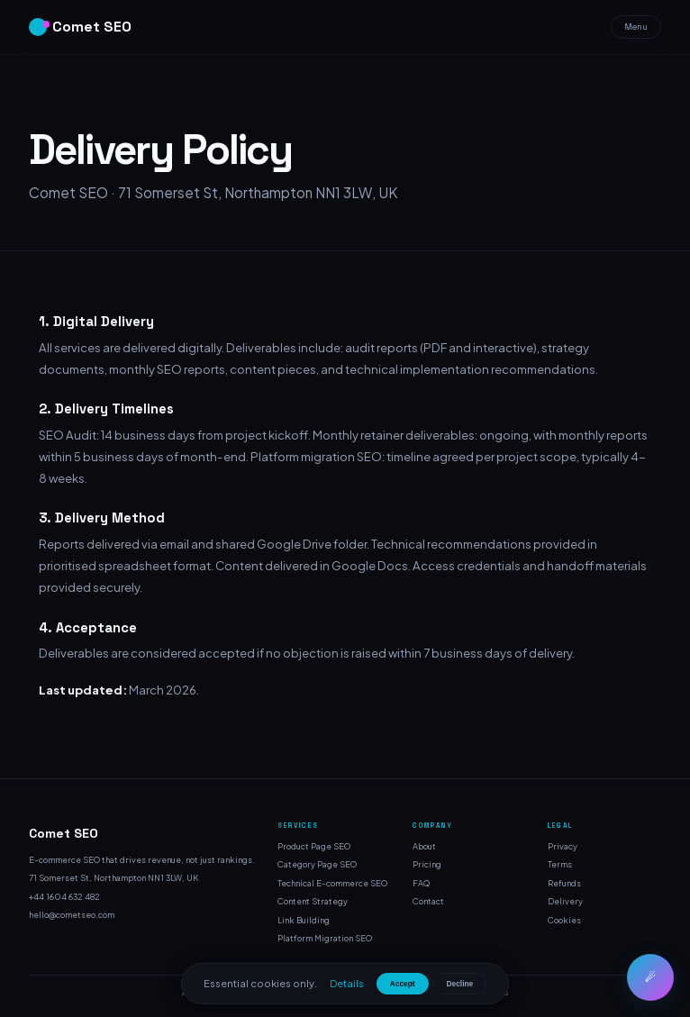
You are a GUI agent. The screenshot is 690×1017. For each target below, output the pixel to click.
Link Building (303, 919)
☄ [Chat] (650, 977)
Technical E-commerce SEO (332, 882)
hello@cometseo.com (71, 914)
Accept (402, 983)
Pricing (427, 863)
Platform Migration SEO (324, 937)
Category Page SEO (317, 863)
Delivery (565, 900)
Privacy (562, 845)
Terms (560, 863)
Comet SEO (80, 26)
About (424, 845)
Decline (460, 983)
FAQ (421, 882)
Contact (428, 900)
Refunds (564, 882)
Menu (636, 27)
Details (347, 982)
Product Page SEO (313, 845)
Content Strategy (312, 900)
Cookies (564, 919)
